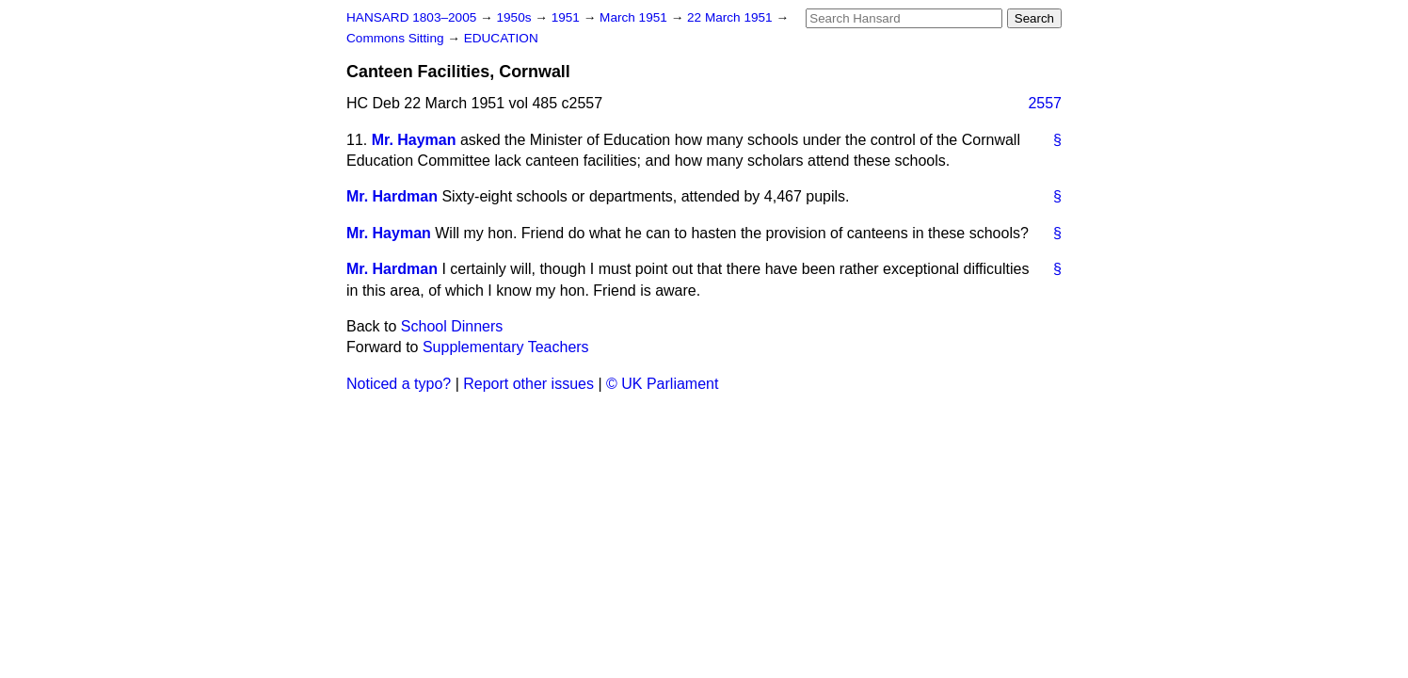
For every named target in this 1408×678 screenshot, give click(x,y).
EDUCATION (501, 38)
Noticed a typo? (398, 384)
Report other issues (528, 384)
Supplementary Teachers (506, 347)
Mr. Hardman (392, 196)
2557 (1045, 103)
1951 (568, 17)
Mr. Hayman (414, 140)
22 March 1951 (731, 17)
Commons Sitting (396, 38)
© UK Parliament (662, 384)
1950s (515, 17)
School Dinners (452, 326)
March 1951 (635, 17)
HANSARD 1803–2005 (411, 17)
